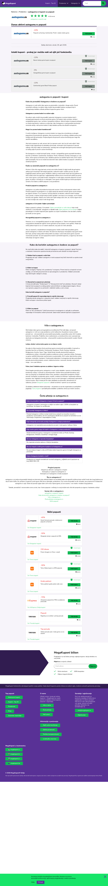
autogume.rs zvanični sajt (38, 19)
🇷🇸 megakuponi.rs (14, 852)
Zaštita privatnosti (48, 832)
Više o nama (47, 808)
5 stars (45, 16)
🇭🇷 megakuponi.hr (14, 857)
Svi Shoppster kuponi (34, 630)
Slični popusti (54, 604)
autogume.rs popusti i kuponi (54, 596)
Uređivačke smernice (49, 841)
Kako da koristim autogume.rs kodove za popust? (54, 598)
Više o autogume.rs (54, 600)
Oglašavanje (82, 818)
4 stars (42, 16)
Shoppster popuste (43, 485)
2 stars (35, 16)
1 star (31, 16)
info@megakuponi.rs (84, 813)
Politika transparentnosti (51, 837)
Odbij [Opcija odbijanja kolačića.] (33, 882)
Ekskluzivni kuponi (14, 800)
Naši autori (46, 817)
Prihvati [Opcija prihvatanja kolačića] (40, 882)
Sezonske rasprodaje (14, 818)
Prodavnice (22, 12)
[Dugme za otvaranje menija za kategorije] (75, 3)
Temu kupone (36, 491)
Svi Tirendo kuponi (33, 726)
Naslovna (14, 12)
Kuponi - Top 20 (13, 804)
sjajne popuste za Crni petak (68, 209)
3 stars (38, 16)
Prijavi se (93, 769)
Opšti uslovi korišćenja (50, 828)
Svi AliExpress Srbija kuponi (36, 710)
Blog (9, 814)
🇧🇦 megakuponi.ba (14, 866)
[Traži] (92, 3)
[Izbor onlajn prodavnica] (64, 3)
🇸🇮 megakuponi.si (14, 861)
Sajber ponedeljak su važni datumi (61, 207)
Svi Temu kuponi (33, 662)
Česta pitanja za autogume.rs (54, 602)
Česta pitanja (47, 812)
